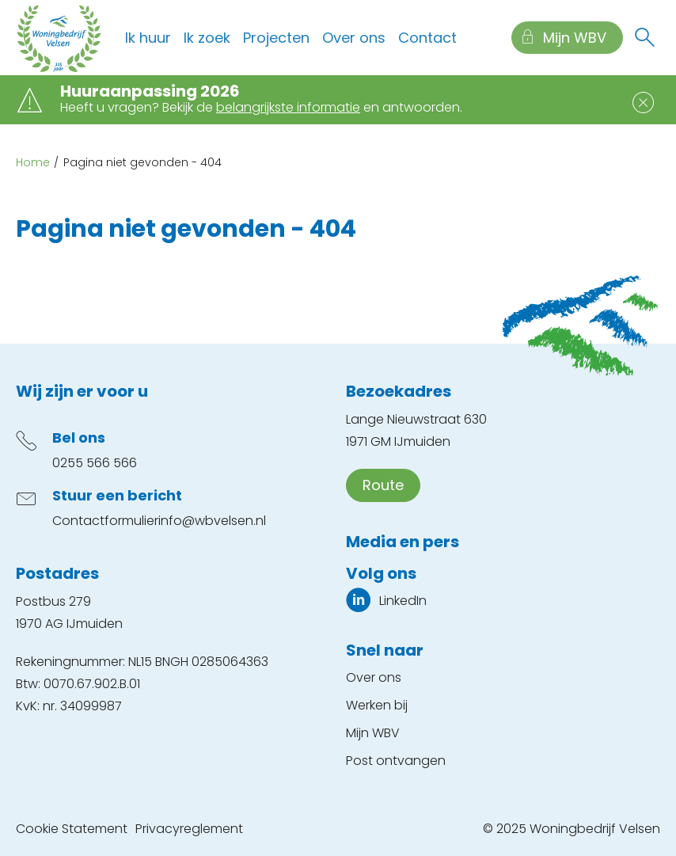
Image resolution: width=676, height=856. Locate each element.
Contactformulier (105, 521)
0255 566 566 (94, 463)
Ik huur (148, 38)
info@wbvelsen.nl (212, 521)
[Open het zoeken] (644, 38)
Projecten (276, 38)
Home (33, 162)
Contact (427, 38)
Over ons (353, 38)
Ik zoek (207, 38)
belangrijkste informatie (288, 107)
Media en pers (402, 542)
